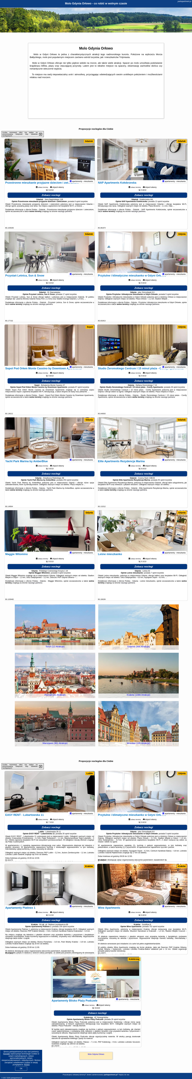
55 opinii (161, 484)
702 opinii (153, 930)
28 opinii (174, 391)
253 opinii (67, 484)
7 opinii (154, 577)
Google (7, 1054)
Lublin (89, 773)
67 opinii (78, 391)
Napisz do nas (124, 1075)
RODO (27, 1065)
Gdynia (182, 234)
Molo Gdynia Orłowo (96, 1054)
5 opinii (168, 298)
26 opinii (114, 1023)
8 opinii (77, 205)
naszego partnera (65, 215)
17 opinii (66, 298)
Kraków (89, 866)
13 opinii (158, 205)
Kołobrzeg (134, 959)
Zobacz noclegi (51, 199)
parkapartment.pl (184, 1)
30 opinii (65, 838)
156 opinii (63, 930)
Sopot (90, 327)
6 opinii (60, 577)
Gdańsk (89, 141)
